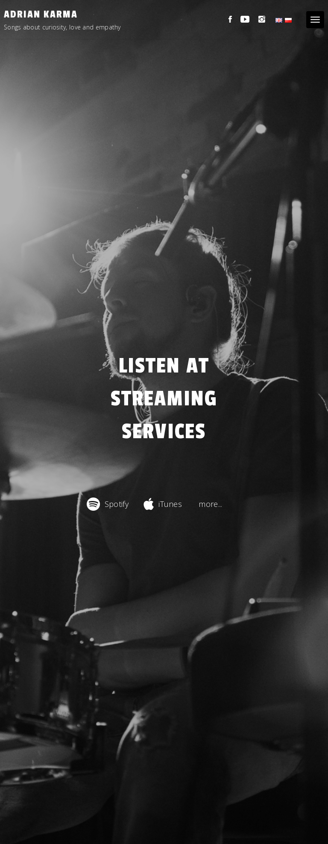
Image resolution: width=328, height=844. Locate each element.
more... (210, 504)
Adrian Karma (41, 14)
